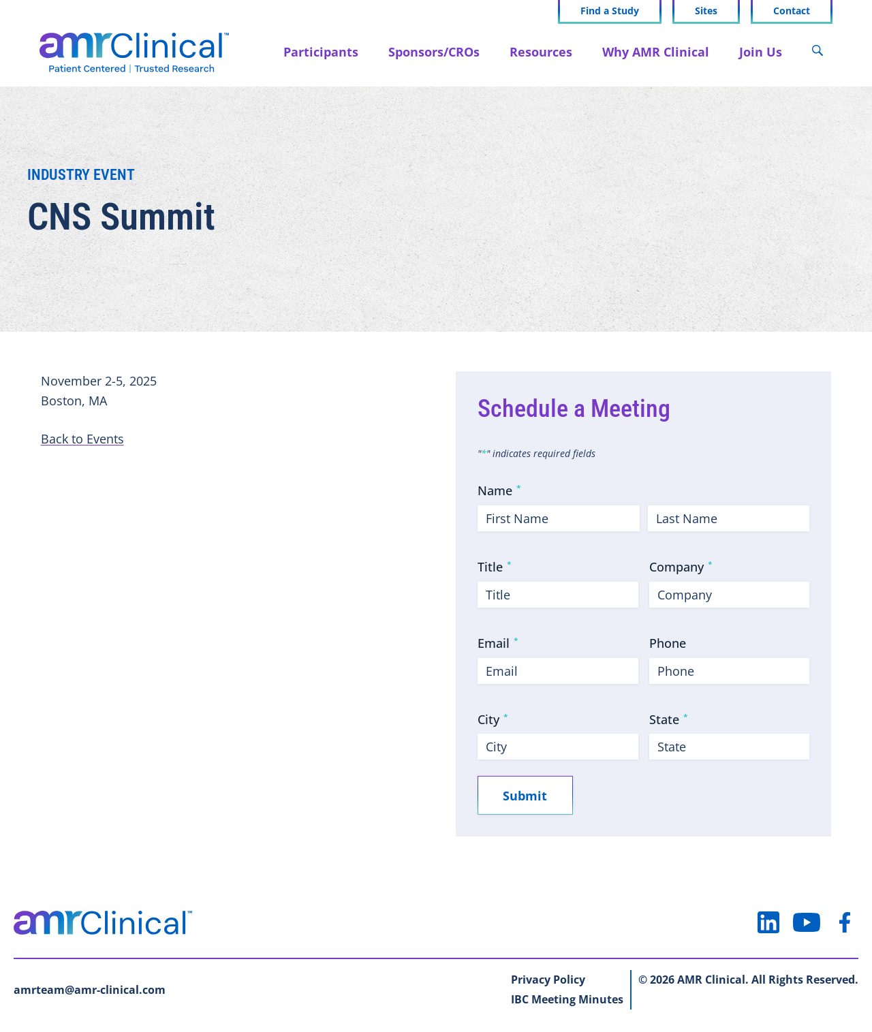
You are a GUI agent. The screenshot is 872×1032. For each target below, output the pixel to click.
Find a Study (608, 10)
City (493, 719)
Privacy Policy (548, 980)
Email (498, 643)
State (668, 719)
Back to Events (82, 439)
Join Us (759, 51)
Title (495, 567)
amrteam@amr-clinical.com (90, 990)
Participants (319, 51)
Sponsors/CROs (432, 51)
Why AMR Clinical (654, 51)
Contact (790, 10)
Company (681, 567)
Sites (705, 10)
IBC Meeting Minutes (567, 999)
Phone (667, 643)
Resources (539, 51)
